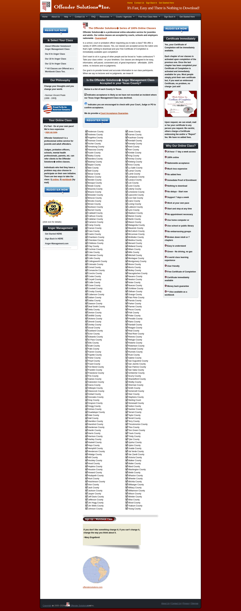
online (55, 179)
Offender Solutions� (79, 605)
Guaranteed (100, 38)
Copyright (47, 605)
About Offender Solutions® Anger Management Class (58, 47)
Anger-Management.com (56, 243)
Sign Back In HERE (54, 239)
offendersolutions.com (92, 587)
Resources (104, 17)
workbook (67, 179)
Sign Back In (151, 3)
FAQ (93, 17)
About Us (56, 17)
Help (66, 17)
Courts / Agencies (124, 17)
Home (130, 3)
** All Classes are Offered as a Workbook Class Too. (59, 70)
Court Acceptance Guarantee (114, 113)
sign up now (51, 132)
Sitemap (194, 603)
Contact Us (139, 3)
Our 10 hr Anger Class (55, 59)
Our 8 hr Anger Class (55, 54)
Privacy (186, 603)
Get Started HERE (53, 234)
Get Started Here (166, 3)
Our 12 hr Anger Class (55, 64)
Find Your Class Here (148, 17)
